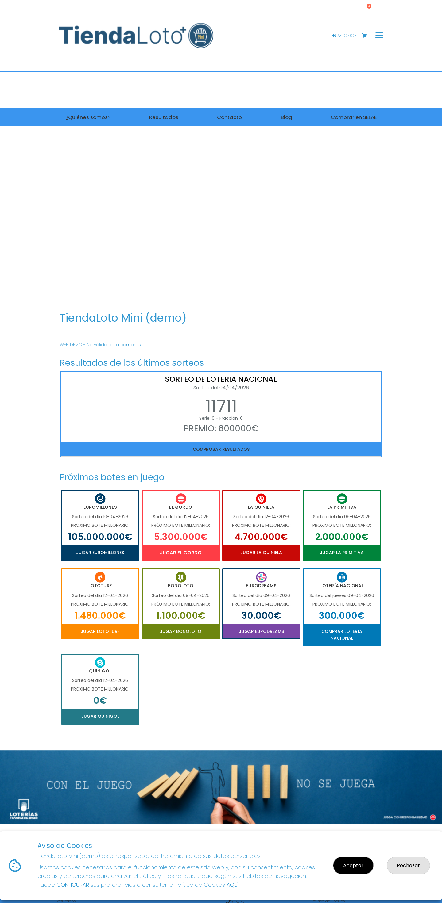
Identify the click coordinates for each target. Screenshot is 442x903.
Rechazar (408, 865)
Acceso (344, 36)
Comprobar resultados (221, 449)
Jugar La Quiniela (261, 552)
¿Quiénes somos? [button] (87, 117)
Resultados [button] (163, 117)
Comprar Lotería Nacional (341, 634)
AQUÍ (233, 885)
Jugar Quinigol (100, 716)
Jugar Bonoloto (180, 631)
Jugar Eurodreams (261, 631)
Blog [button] (286, 117)
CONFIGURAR (72, 885)
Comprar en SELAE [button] (354, 117)
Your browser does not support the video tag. (221, 220)
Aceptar (353, 865)
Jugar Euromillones (100, 552)
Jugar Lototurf (100, 631)
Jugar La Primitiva (342, 552)
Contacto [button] (229, 117)
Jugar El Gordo (181, 552)
